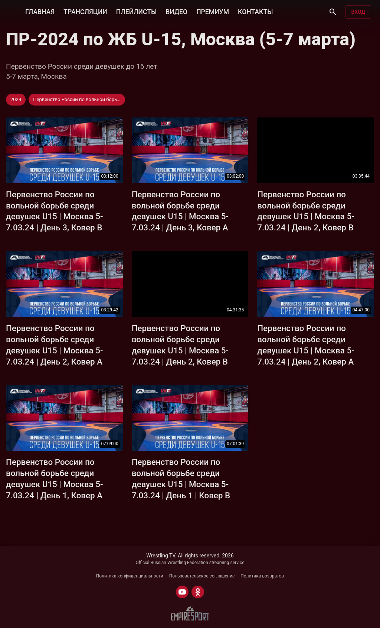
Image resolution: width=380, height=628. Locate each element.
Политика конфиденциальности (129, 576)
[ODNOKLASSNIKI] (197, 592)
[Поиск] (333, 12)
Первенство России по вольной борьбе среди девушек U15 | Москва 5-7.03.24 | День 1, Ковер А (54, 478)
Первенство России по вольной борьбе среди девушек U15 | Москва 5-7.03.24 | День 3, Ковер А (180, 211)
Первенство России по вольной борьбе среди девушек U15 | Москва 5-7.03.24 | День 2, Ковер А (54, 344)
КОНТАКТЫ (255, 12)
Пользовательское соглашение (202, 576)
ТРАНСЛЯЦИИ (85, 12)
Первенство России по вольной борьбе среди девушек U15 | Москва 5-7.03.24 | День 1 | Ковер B (181, 478)
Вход (358, 12)
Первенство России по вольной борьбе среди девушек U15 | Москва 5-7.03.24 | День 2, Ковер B (305, 211)
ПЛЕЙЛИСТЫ (136, 12)
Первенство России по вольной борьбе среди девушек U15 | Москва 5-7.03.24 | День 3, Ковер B (54, 211)
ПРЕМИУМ (212, 12)
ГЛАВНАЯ (40, 12)
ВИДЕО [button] (176, 12)
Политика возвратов (262, 576)
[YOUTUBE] (182, 592)
